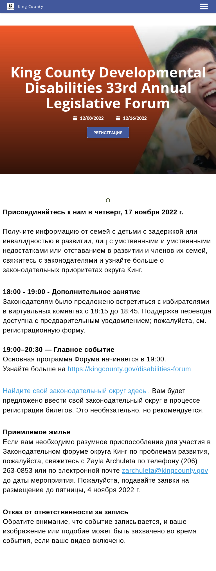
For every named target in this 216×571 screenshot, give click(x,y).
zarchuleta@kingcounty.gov (165, 470)
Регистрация (108, 132)
